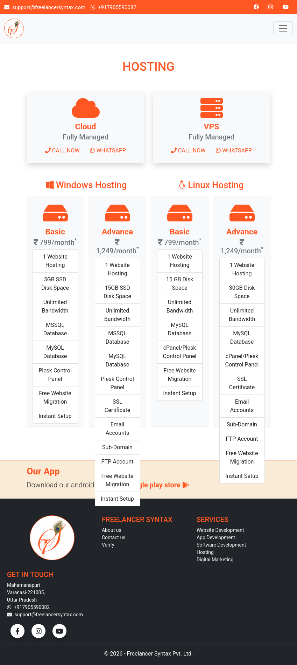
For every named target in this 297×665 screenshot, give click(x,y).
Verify (108, 545)
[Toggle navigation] (283, 28)
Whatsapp (108, 150)
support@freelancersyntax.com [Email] (44, 7)
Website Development (220, 530)
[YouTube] (59, 631)
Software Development (221, 545)
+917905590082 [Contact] (28, 607)
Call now (62, 150)
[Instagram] (270, 7)
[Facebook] (256, 7)
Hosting (205, 552)
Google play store (157, 485)
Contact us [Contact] (113, 537)
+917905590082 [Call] (113, 7)
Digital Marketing (215, 559)
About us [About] (111, 530)
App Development (216, 537)
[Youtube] (285, 7)
